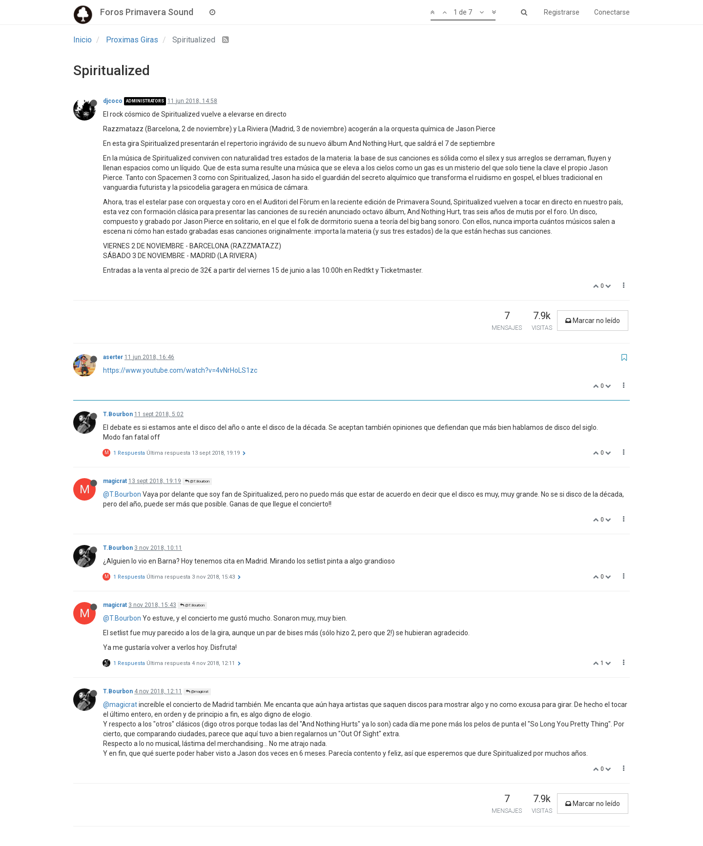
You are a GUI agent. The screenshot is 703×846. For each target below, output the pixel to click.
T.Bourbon (118, 414)
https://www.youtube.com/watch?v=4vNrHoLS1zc (180, 370)
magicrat (115, 481)
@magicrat (197, 691)
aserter (113, 357)
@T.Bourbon (197, 481)
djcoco (113, 101)
